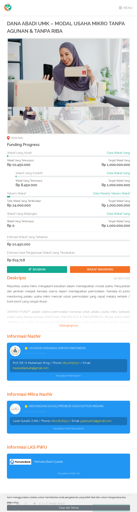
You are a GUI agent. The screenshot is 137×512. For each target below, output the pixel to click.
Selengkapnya (68, 325)
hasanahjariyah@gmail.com (31, 368)
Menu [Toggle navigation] (126, 8)
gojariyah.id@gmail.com (95, 421)
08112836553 (59, 421)
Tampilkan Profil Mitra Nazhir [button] (68, 428)
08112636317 (71, 363)
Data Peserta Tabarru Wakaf (111, 193)
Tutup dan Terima (68, 507)
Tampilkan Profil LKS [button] (69, 473)
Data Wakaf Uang (118, 153)
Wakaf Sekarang (100, 269)
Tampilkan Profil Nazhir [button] (68, 375)
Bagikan (37, 269)
